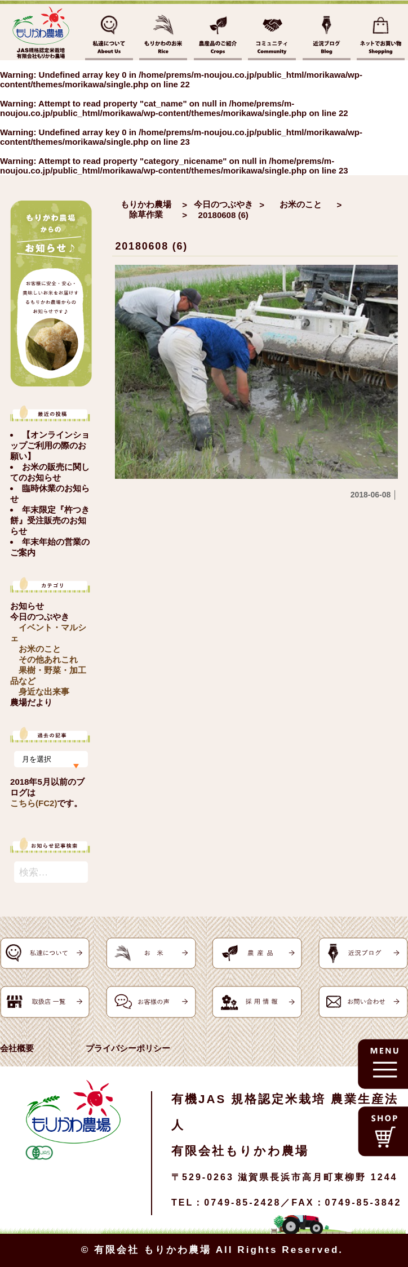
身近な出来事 (44, 691)
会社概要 (17, 1048)
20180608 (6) (151, 246)
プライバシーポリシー (128, 1048)
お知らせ (27, 606)
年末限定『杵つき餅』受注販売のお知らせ (50, 520)
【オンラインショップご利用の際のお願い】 (50, 445)
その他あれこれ (48, 659)
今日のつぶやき (39, 616)
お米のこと (40, 648)
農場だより (31, 702)
